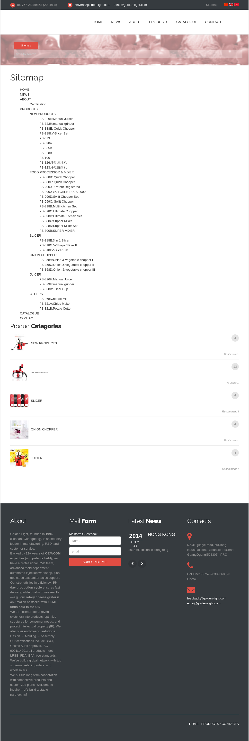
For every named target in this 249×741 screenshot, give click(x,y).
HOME (98, 22)
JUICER (35, 274)
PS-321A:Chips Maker (55, 303)
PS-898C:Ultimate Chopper (58, 211)
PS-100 (44, 158)
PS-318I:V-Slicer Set (53, 133)
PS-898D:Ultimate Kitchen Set (60, 216)
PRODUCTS (158, 22)
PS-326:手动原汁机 (53, 162)
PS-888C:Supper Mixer (55, 221)
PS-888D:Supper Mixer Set (58, 226)
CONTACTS (230, 724)
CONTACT (213, 22)
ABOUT (135, 22)
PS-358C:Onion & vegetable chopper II (66, 265)
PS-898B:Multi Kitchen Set (58, 206)
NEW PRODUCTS (43, 114)
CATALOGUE (186, 22)
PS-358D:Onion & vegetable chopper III (67, 269)
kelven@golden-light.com (92, 5)
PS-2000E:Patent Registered (59, 187)
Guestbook (90, 534)
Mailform (75, 534)
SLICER (35, 235)
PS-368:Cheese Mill (53, 299)
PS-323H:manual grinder (56, 123)
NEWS (116, 22)
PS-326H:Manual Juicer (56, 119)
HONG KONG (161, 534)
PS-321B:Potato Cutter (55, 308)
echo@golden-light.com (130, 5)
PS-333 (44, 138)
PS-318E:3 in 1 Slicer (54, 240)
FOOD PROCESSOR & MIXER (52, 172)
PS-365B (45, 148)
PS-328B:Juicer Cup (53, 289)
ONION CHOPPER (43, 255)
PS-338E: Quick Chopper (57, 128)
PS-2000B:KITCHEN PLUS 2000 (62, 192)
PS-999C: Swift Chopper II (57, 201)
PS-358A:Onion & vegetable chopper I (66, 260)
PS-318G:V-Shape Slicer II (58, 245)
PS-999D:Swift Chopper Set (59, 196)
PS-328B (45, 153)
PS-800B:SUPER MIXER (57, 230)
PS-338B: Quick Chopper (57, 177)
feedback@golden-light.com (206, 598)
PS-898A (45, 143)
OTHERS (36, 294)
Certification (38, 104)
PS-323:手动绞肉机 (53, 167)
